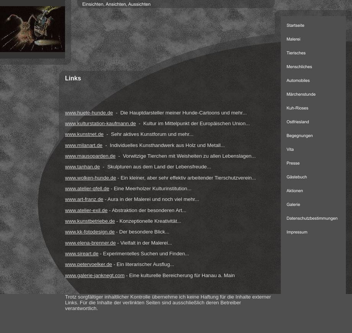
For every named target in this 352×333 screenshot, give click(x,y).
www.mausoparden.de (90, 156)
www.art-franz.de (84, 199)
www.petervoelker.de (88, 264)
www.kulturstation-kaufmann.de (100, 123)
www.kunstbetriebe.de (90, 221)
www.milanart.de (84, 145)
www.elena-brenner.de (90, 243)
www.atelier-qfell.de (87, 188)
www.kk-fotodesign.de (90, 232)
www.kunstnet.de (84, 134)
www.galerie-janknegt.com (95, 275)
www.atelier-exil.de (86, 210)
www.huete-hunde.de (89, 113)
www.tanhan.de (82, 167)
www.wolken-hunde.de (90, 178)
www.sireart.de (81, 253)
